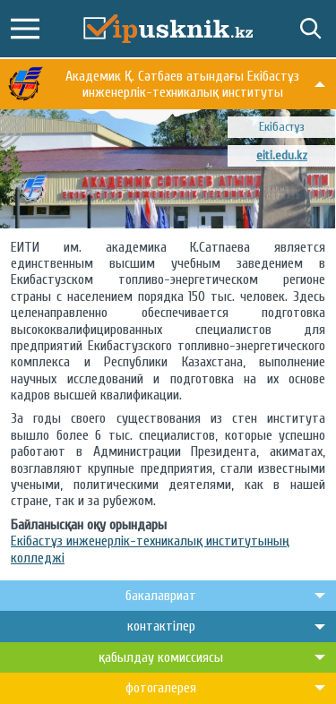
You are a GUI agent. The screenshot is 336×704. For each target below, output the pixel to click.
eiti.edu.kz (281, 155)
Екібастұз (282, 126)
